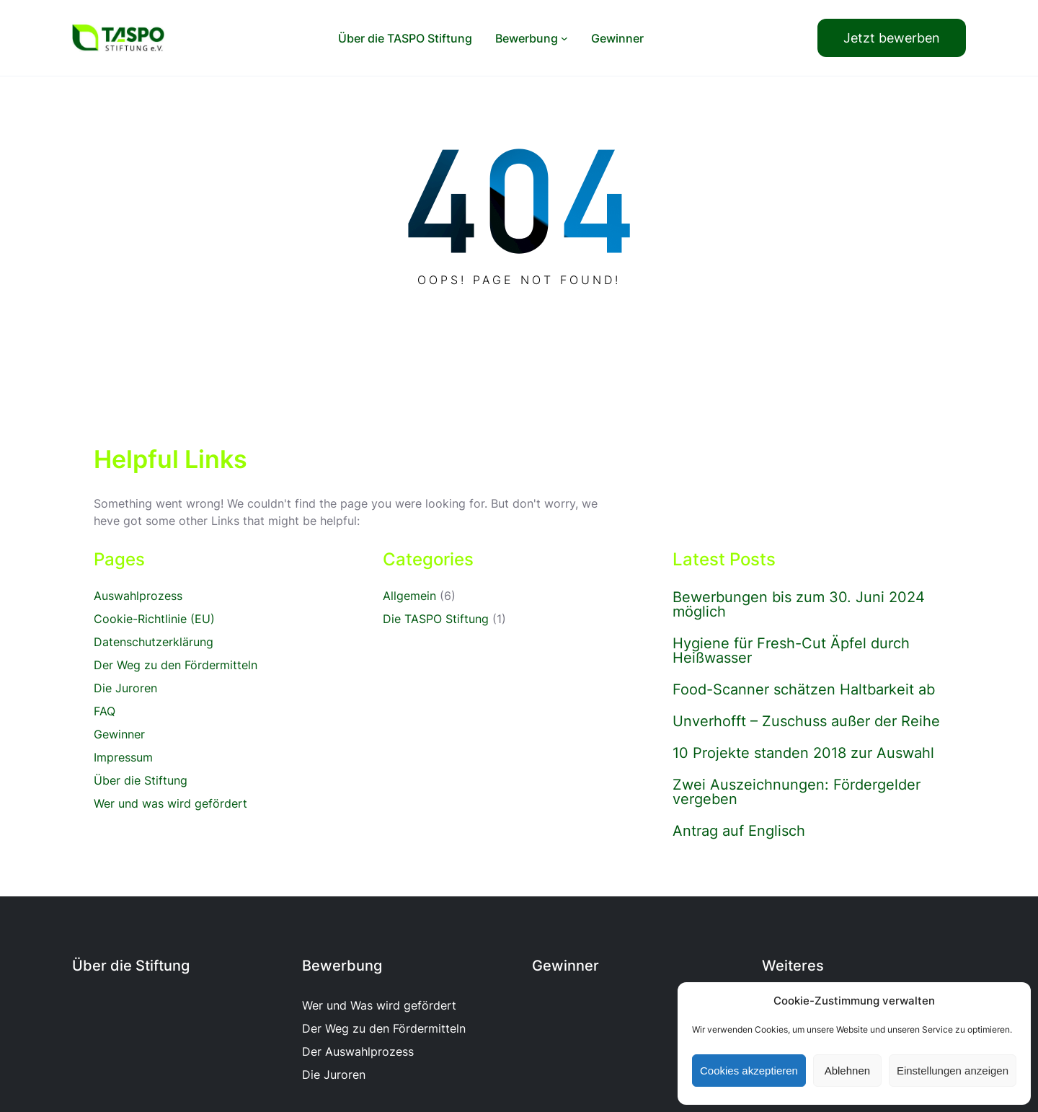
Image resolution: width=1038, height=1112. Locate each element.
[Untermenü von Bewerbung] (564, 38)
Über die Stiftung (140, 780)
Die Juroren (125, 688)
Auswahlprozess (138, 595)
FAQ (104, 711)
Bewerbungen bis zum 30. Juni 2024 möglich (799, 604)
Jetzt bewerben (891, 37)
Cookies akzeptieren (749, 1070)
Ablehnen (847, 1070)
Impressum (123, 757)
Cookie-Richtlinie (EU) (154, 619)
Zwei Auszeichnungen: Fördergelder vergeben (797, 791)
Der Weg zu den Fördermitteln (175, 665)
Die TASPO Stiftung (436, 619)
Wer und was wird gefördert (170, 803)
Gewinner (119, 734)
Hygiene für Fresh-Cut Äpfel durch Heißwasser (791, 650)
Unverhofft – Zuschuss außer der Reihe (806, 721)
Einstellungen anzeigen (952, 1070)
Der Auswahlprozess (358, 1051)
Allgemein (409, 595)
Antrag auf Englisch (739, 831)
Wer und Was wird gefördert (379, 1005)
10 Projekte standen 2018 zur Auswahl (803, 753)
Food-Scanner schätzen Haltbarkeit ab (804, 689)
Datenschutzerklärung (153, 642)
